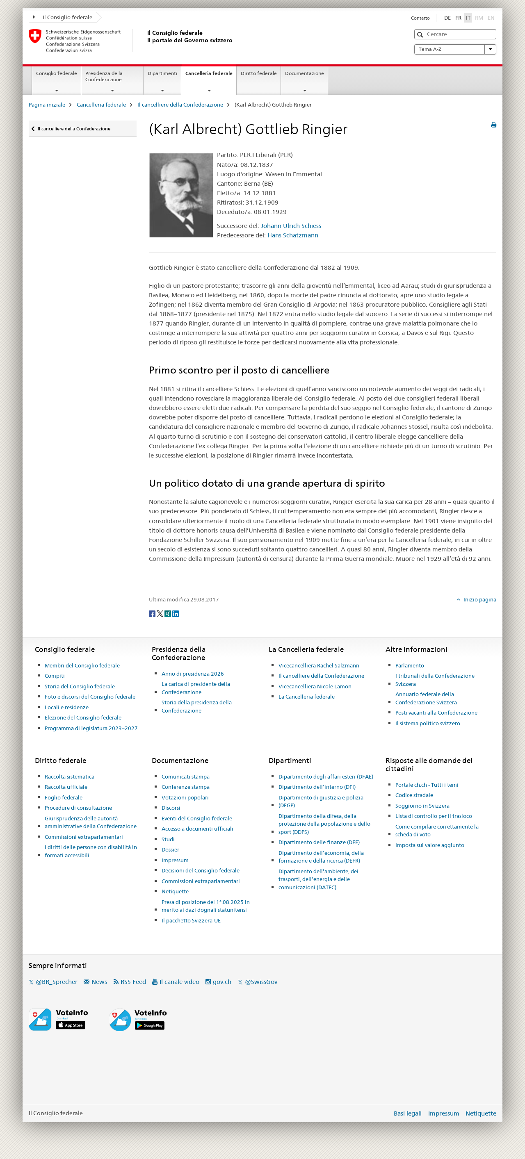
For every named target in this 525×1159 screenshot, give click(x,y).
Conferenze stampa (186, 786)
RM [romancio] (480, 17)
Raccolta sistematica (69, 776)
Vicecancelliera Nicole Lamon (315, 686)
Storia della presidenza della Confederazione (197, 706)
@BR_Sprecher (57, 982)
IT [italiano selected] (468, 17)
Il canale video (179, 982)
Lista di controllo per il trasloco (433, 816)
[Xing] (168, 613)
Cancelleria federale (210, 76)
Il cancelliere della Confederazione (180, 104)
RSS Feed (133, 982)
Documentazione (304, 73)
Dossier (170, 849)
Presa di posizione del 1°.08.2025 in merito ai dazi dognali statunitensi (206, 906)
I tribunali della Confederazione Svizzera (435, 679)
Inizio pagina (479, 599)
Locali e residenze (67, 707)
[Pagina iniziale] (145, 40)
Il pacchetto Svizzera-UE (191, 920)
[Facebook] (153, 613)
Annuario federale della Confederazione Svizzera (426, 698)
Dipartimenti (162, 73)
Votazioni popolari (185, 797)
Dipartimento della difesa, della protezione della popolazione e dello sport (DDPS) (324, 824)
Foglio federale (63, 797)
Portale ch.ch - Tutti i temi (427, 784)
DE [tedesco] (447, 17)
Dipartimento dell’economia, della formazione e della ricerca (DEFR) (321, 856)
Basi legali (408, 1113)
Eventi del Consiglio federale (197, 818)
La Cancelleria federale (306, 696)
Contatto (420, 18)
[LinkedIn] (175, 613)
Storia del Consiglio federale (80, 686)
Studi (168, 839)
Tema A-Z (455, 49)
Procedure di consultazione (78, 807)
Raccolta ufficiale (66, 786)
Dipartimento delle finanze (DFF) (319, 842)
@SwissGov (261, 982)
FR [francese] (458, 17)
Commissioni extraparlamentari (84, 836)
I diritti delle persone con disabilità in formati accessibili (91, 851)
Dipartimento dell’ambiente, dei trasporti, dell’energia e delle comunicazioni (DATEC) (318, 879)
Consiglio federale (56, 73)
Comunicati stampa (186, 776)
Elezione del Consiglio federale (83, 717)
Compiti (55, 675)
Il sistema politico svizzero (427, 723)
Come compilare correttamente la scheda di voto (437, 830)
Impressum (175, 860)
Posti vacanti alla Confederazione (436, 712)
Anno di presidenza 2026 (193, 673)
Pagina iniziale (47, 104)
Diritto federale (259, 73)
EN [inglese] (492, 17)
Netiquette (175, 891)
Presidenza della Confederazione (104, 76)
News (99, 982)
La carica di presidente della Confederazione (196, 688)
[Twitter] (160, 613)
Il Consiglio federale (62, 17)
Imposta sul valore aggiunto (429, 845)
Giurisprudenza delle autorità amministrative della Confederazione (91, 822)
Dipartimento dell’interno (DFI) (317, 786)
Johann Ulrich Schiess (291, 226)
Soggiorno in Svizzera (422, 805)
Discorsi (171, 807)
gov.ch (222, 982)
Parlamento (409, 665)
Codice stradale (414, 795)
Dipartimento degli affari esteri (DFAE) (325, 776)
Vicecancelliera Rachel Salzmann (318, 665)
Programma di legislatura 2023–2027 (91, 728)
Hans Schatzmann (292, 235)
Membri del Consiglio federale (82, 665)
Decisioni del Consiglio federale (201, 870)
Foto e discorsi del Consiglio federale (90, 696)
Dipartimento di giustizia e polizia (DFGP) (320, 801)
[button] (421, 35)
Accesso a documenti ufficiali (197, 828)
